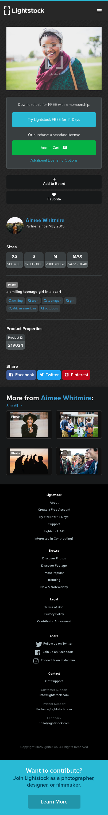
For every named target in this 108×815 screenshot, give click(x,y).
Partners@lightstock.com (54, 709)
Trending (54, 579)
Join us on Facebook (58, 651)
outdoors (49, 308)
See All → (14, 406)
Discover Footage (54, 565)
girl (70, 300)
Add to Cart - (54, 148)
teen (33, 300)
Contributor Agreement (54, 621)
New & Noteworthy (54, 587)
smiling (16, 300)
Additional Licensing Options (54, 160)
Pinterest (76, 375)
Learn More (54, 802)
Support (54, 524)
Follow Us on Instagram (58, 660)
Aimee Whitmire (45, 220)
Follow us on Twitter (57, 643)
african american (22, 308)
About (54, 502)
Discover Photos (54, 558)
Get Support (54, 681)
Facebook (21, 375)
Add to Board (54, 181)
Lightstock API (54, 531)
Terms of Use (54, 607)
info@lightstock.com (54, 695)
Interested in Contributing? (54, 538)
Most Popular (54, 572)
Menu (99, 10)
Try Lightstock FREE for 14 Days (54, 119)
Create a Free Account (54, 509)
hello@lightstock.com (54, 723)
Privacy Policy (54, 614)
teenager (52, 300)
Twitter (49, 375)
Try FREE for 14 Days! (54, 516)
